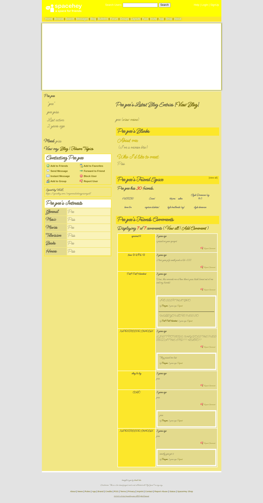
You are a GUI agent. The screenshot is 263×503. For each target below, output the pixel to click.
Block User (88, 176)
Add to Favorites (91, 166)
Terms (123, 491)
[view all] (213, 178)
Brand (100, 491)
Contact (149, 491)
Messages (82, 18)
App (161, 18)
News (80, 491)
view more (130, 119)
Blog (93, 18)
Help (196, 4)
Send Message (57, 171)
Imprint (140, 491)
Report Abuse (161, 491)
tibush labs (137, 480)
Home (49, 18)
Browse (59, 18)
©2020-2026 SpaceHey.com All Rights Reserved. (131, 496)
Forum (114, 18)
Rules (87, 491)
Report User (89, 181)
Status (172, 491)
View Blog (186, 105)
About (177, 18)
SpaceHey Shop (185, 491)
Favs (145, 18)
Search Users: (113, 4)
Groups (124, 18)
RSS (116, 491)
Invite (153, 18)
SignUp (214, 4)
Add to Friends (57, 166)
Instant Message (58, 176)
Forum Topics (82, 149)
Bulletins (103, 18)
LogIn (204, 4)
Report (180, 305)
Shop (169, 18)
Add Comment (194, 228)
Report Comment (208, 248)
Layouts (135, 18)
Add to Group (56, 181)
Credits (108, 491)
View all (171, 228)
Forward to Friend (92, 171)
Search (164, 4)
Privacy (131, 491)
